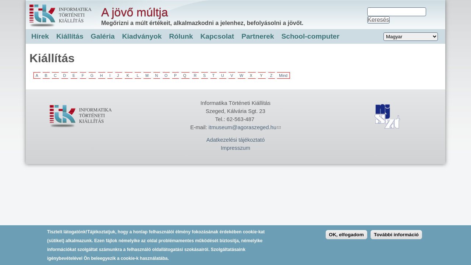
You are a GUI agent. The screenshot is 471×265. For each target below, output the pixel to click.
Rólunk (181, 36)
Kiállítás (70, 36)
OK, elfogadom (346, 237)
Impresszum (235, 148)
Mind (283, 75)
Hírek (40, 36)
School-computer (310, 36)
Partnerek (257, 36)
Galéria (103, 36)
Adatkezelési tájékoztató (235, 140)
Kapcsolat (217, 36)
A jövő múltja (134, 12)
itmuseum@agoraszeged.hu (245, 127)
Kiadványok (142, 36)
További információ (396, 237)
